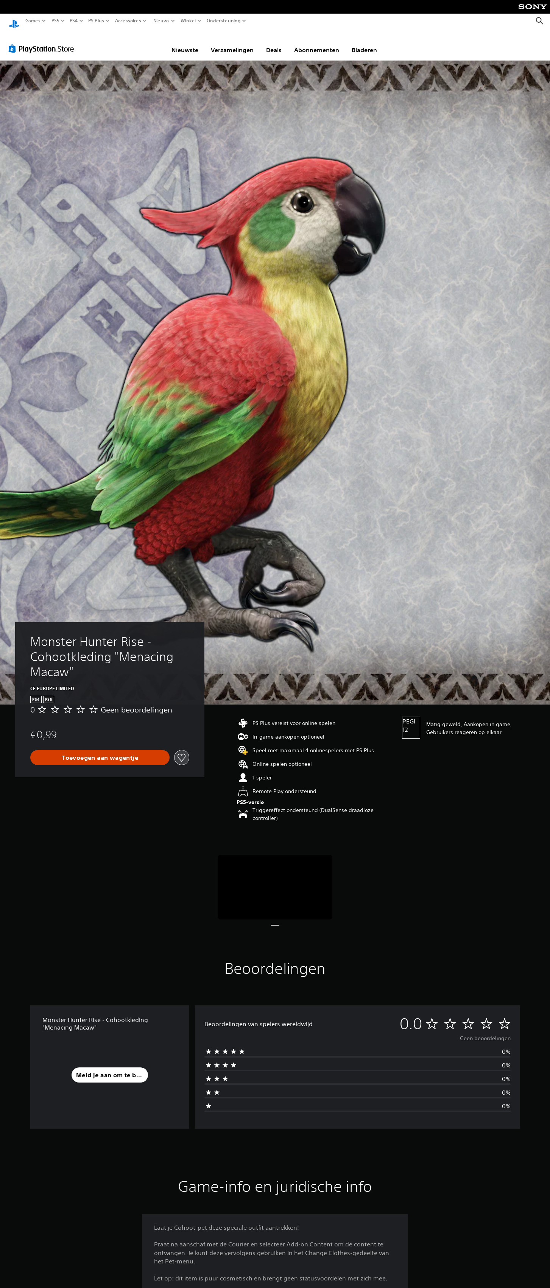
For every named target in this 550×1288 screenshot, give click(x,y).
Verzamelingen (232, 43)
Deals (274, 43)
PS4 (74, 21)
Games (33, 21)
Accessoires (128, 21)
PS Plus (96, 21)
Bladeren (364, 43)
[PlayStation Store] (43, 41)
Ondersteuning (224, 21)
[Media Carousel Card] (275, 880)
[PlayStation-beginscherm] (14, 21)
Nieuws (161, 21)
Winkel (188, 21)
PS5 (55, 21)
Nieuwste (184, 43)
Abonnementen (316, 43)
